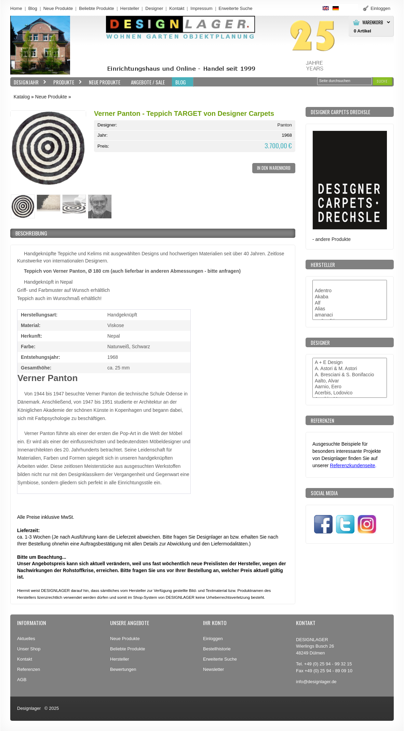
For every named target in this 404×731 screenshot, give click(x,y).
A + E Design (349, 363)
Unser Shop (29, 648)
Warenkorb (372, 22)
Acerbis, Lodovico (349, 393)
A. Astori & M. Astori (349, 369)
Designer (154, 8)
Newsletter (213, 669)
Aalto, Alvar (349, 381)
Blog (32, 8)
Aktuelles (26, 638)
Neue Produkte (58, 8)
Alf (349, 303)
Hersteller (129, 8)
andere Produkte (333, 239)
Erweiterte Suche (220, 659)
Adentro (349, 291)
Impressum (201, 8)
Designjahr (28, 82)
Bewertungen (123, 669)
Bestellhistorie (217, 648)
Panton (284, 124)
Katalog (22, 96)
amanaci (349, 315)
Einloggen (213, 638)
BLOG (180, 82)
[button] (382, 81)
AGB (21, 679)
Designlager (29, 708)
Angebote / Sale (148, 82)
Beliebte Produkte (96, 8)
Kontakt (176, 8)
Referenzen (28, 669)
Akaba (349, 297)
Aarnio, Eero (349, 387)
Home (16, 8)
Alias (349, 309)
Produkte (66, 82)
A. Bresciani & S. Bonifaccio (349, 375)
